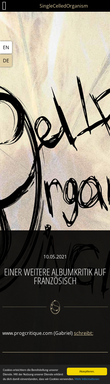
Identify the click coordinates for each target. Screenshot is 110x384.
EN (6, 47)
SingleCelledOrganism (64, 6)
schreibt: (83, 333)
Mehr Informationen (87, 379)
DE (6, 60)
